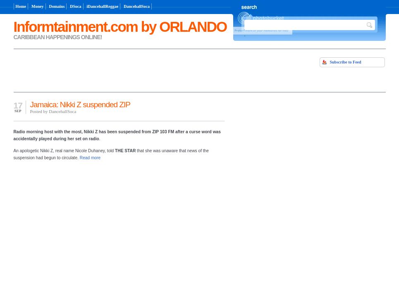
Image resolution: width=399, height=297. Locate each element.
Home (21, 6)
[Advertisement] (110, 69)
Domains (57, 6)
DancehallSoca (137, 6)
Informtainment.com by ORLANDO (120, 27)
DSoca (75, 6)
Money (37, 6)
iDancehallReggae (103, 6)
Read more (90, 158)
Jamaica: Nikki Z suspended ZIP (80, 104)
